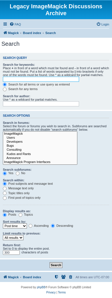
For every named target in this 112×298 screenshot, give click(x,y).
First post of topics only (22, 197)
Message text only (18, 188)
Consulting (40, 150)
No (20, 173)
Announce (40, 158)
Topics (26, 214)
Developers (40, 142)
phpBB (41, 287)
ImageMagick (40, 134)
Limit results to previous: (21, 233)
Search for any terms (20, 89)
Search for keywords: (19, 64)
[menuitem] (15, 24)
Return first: (12, 245)
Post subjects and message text (28, 183)
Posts (9, 214)
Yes (8, 173)
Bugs (40, 146)
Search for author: (16, 96)
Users (40, 138)
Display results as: (17, 211)
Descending (62, 225)
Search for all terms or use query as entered (36, 84)
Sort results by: (14, 221)
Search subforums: (17, 169)
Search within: (13, 180)
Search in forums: (16, 122)
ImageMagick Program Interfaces (40, 162)
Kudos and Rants (40, 154)
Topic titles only (16, 193)
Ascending (39, 225)
